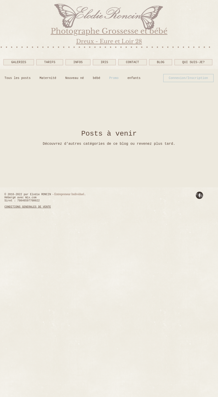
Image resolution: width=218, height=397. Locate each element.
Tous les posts (17, 78)
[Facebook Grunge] (199, 195)
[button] (78, 62)
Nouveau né (74, 78)
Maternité (48, 78)
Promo (114, 78)
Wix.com (30, 197)
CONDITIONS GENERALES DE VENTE (27, 207)
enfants (134, 78)
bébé (96, 78)
